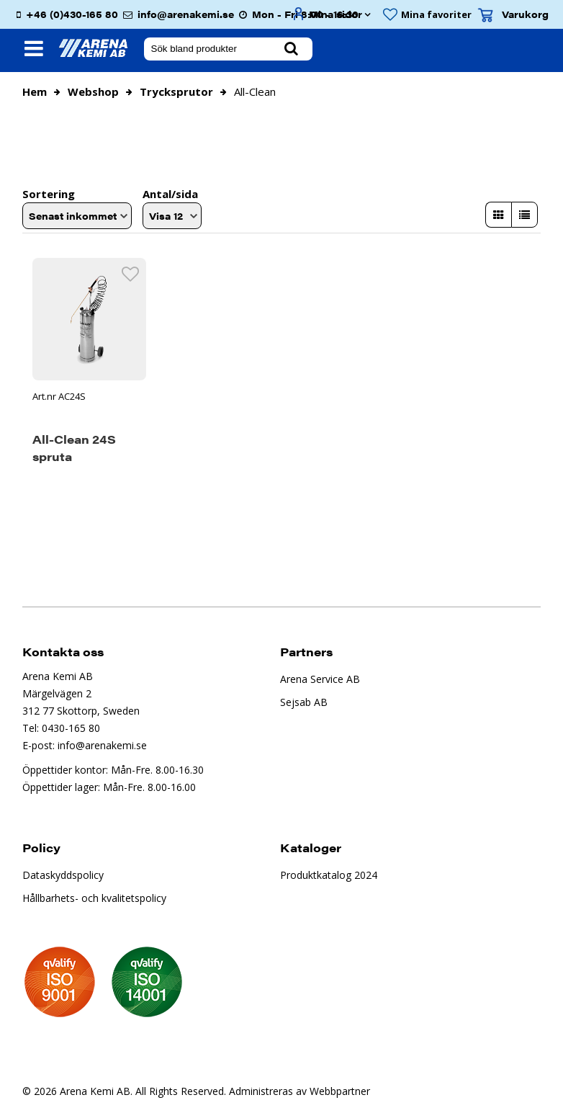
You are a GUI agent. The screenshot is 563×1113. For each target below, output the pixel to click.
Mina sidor (335, 14)
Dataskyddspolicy (63, 873)
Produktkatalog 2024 (328, 873)
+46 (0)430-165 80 (72, 14)
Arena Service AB (320, 677)
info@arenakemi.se (186, 14)
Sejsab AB (304, 700)
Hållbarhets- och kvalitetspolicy (94, 896)
